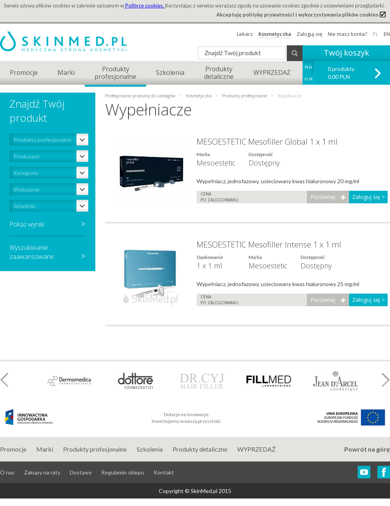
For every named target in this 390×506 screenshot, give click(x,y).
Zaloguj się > (368, 197)
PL (375, 33)
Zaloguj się (309, 33)
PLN (308, 67)
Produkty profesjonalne (244, 96)
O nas (7, 472)
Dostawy (81, 472)
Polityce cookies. (144, 5)
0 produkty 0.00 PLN (341, 72)
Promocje (24, 72)
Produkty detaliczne (200, 449)
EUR (309, 78)
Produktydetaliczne (219, 73)
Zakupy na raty (42, 472)
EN (387, 33)
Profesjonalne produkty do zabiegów (140, 96)
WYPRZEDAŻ (271, 72)
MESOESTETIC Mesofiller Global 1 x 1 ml (267, 141)
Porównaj (322, 197)
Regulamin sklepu (122, 472)
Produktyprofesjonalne (115, 73)
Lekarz (245, 33)
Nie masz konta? (347, 33)
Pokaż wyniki (26, 224)
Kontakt (164, 472)
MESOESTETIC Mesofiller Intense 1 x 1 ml (269, 244)
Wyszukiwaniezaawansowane (47, 251)
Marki (66, 72)
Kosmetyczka (274, 33)
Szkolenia (170, 72)
